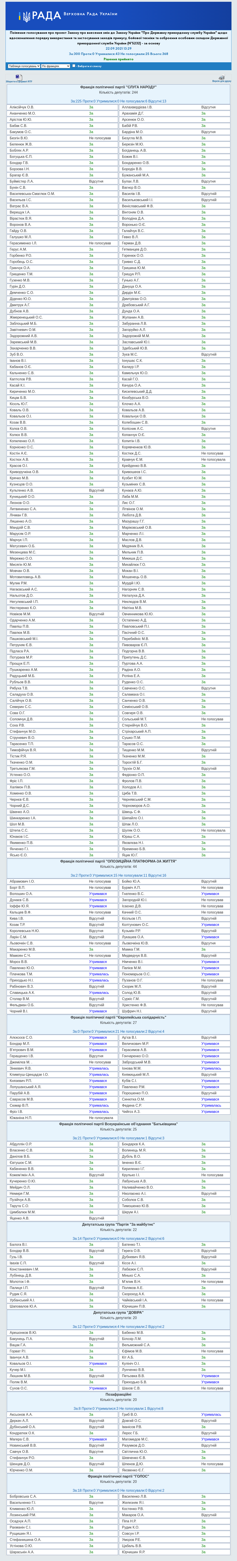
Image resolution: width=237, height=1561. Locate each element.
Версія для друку (221, 78)
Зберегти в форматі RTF (19, 78)
